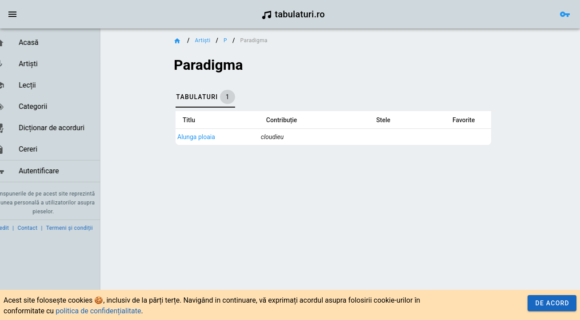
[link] (56, 42)
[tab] (228, 97)
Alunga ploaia (219, 136)
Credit (14, 228)
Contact (41, 228)
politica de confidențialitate (98, 311)
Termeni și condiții (83, 228)
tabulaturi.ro (293, 14)
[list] (56, 107)
